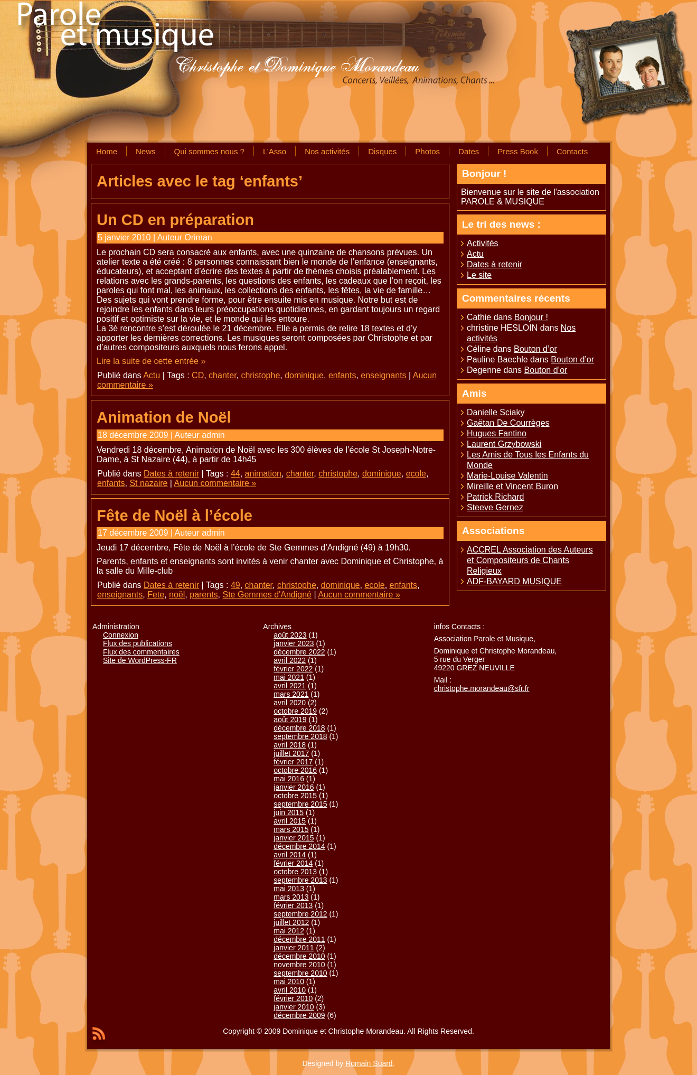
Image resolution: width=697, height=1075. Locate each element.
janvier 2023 (294, 643)
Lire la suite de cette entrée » (151, 361)
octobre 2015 (295, 795)
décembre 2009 (299, 1015)
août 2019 (290, 719)
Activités (482, 243)
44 (235, 473)
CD (198, 375)
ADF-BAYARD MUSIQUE (514, 581)
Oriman (198, 237)
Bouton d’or (535, 348)
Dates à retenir (171, 473)
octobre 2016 (295, 770)
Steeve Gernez (495, 507)
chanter (222, 375)
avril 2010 (290, 990)
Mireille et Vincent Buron (512, 486)
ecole (416, 473)
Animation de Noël (164, 417)
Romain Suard (369, 1063)
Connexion (120, 635)
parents (204, 594)
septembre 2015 (300, 804)
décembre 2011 (299, 939)
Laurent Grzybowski (504, 444)
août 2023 (290, 635)
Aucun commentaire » (215, 483)
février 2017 (293, 762)
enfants (342, 375)
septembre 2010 (300, 973)
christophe (260, 375)
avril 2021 (290, 685)
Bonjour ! (531, 317)
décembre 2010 (299, 956)
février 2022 (293, 669)
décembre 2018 (299, 728)
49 (235, 585)
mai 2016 (289, 778)
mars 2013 (291, 897)
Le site (479, 274)
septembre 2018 (300, 736)
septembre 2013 (300, 880)
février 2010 (293, 998)
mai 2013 (289, 888)
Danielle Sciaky (495, 412)
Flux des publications (137, 643)
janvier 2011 (294, 947)
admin (213, 435)
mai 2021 (289, 677)
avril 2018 (290, 745)
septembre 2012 (300, 914)
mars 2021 (291, 694)
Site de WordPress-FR (140, 660)
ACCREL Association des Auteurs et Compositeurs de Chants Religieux (530, 560)
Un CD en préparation (175, 219)
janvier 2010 (294, 1007)
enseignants (383, 375)
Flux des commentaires (141, 652)
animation (263, 473)
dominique (304, 375)
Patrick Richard (495, 496)
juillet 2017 (291, 753)
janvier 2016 (294, 787)
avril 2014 (290, 854)
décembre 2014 (299, 846)
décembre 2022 (299, 652)
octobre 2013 (295, 871)
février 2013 (293, 905)
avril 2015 (290, 821)
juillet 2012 (291, 922)
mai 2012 (289, 931)
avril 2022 (290, 660)
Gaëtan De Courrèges (508, 422)
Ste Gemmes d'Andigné (267, 594)
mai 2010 (289, 981)
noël (177, 594)
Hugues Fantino (496, 433)
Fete (155, 594)
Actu (151, 375)
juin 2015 (289, 812)
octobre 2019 (295, 711)
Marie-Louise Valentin (507, 475)
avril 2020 (290, 702)
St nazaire (148, 483)
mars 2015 (291, 829)
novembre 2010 (299, 964)
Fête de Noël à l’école (174, 515)
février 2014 (293, 863)
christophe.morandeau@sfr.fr (482, 688)
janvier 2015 (294, 838)
